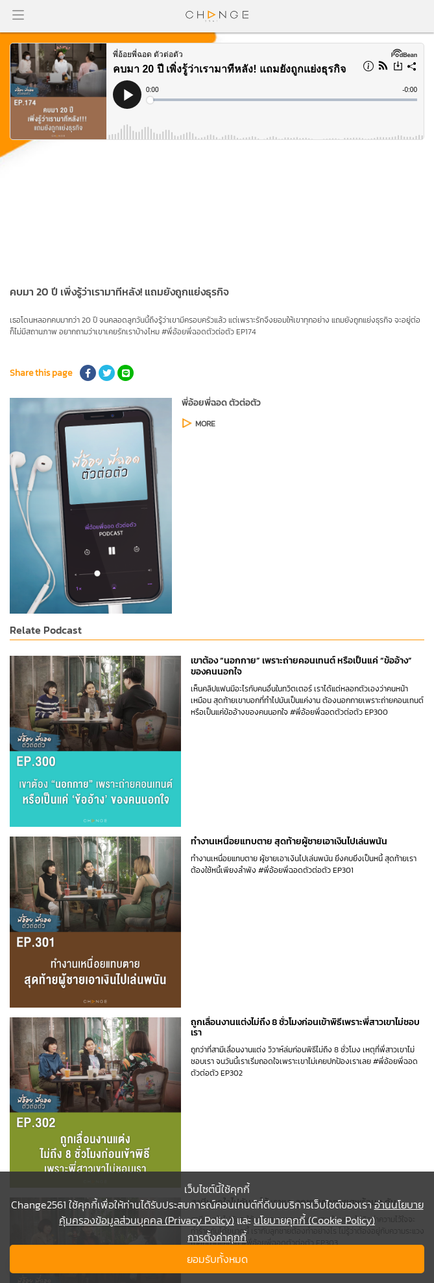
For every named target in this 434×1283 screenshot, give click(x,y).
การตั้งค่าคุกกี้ (217, 1237)
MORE (205, 424)
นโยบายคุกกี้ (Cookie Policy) (314, 1220)
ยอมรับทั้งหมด (217, 1259)
